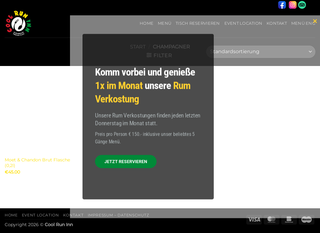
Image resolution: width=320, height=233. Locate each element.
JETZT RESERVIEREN (125, 161)
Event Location (40, 215)
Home (11, 215)
